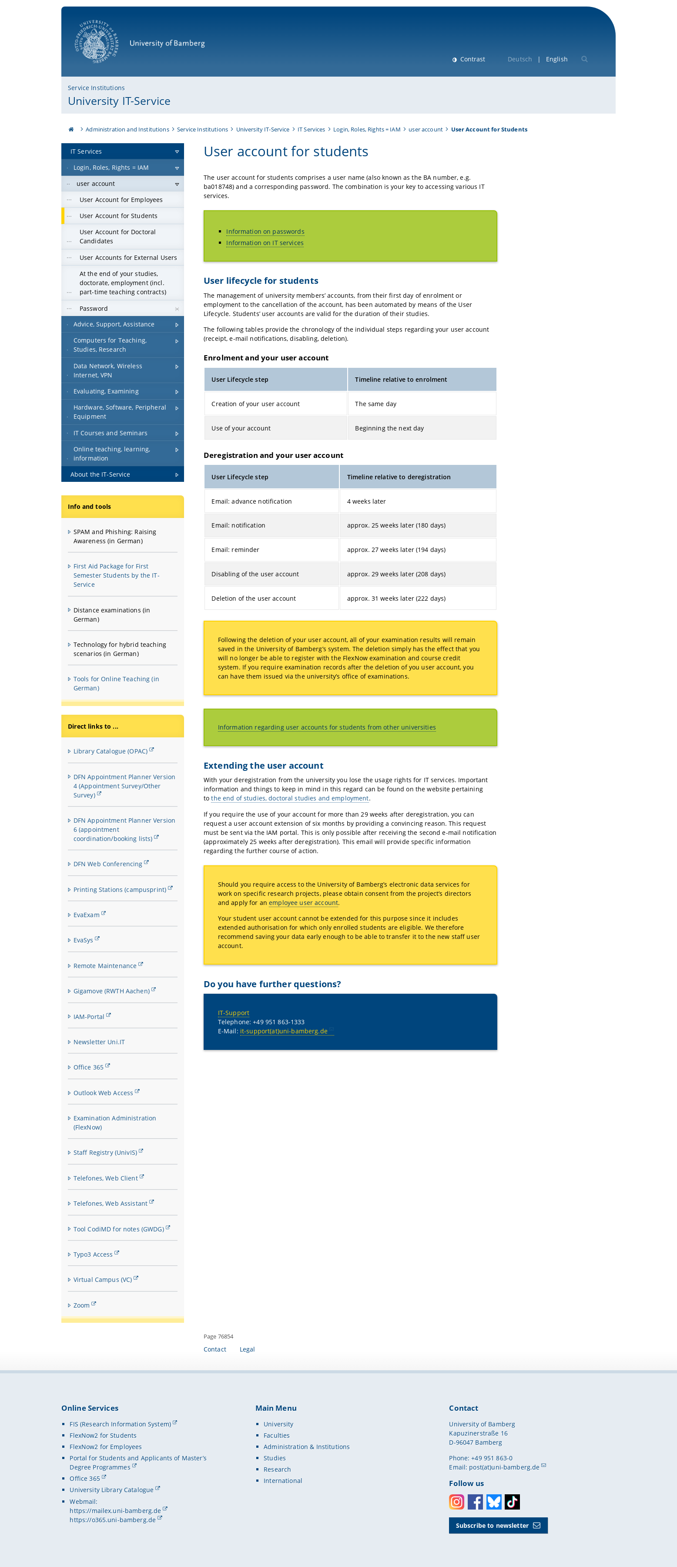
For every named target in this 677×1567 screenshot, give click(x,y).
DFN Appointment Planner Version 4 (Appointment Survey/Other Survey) (124, 786)
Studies (275, 1458)
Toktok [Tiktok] (512, 1502)
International (283, 1480)
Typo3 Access (93, 1254)
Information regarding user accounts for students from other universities (327, 727)
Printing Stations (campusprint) (120, 889)
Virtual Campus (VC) (103, 1279)
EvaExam (87, 915)
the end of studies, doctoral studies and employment (290, 798)
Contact (215, 1349)
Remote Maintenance (105, 966)
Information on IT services (265, 243)
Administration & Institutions (307, 1447)
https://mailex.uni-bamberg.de (115, 1510)
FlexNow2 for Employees (106, 1447)
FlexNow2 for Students (103, 1435)
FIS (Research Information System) (120, 1424)
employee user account (303, 902)
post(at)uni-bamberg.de (504, 1467)
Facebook (475, 1502)
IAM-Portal (89, 1016)
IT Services (311, 129)
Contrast (472, 59)
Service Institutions (96, 88)
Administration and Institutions (127, 129)
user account (426, 129)
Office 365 (89, 1067)
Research (277, 1469)
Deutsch (520, 59)
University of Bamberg (140, 46)
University (278, 1424)
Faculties (277, 1435)
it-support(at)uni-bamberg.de (284, 1031)
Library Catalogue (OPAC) (110, 751)
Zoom (82, 1305)
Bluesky (494, 1502)
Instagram (456, 1502)
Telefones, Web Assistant (110, 1203)
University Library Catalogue (112, 1490)
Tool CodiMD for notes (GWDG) (119, 1229)
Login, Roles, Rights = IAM (367, 129)
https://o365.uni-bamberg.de (113, 1520)
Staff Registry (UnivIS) (105, 1152)
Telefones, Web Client (106, 1178)
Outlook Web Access (104, 1093)
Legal (247, 1349)
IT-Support (233, 1013)
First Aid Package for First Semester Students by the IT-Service (117, 575)
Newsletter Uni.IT (99, 1042)
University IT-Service (119, 100)
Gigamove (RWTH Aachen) (112, 991)
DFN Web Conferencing (108, 864)
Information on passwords (265, 231)
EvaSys (84, 940)
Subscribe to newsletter (492, 1525)
